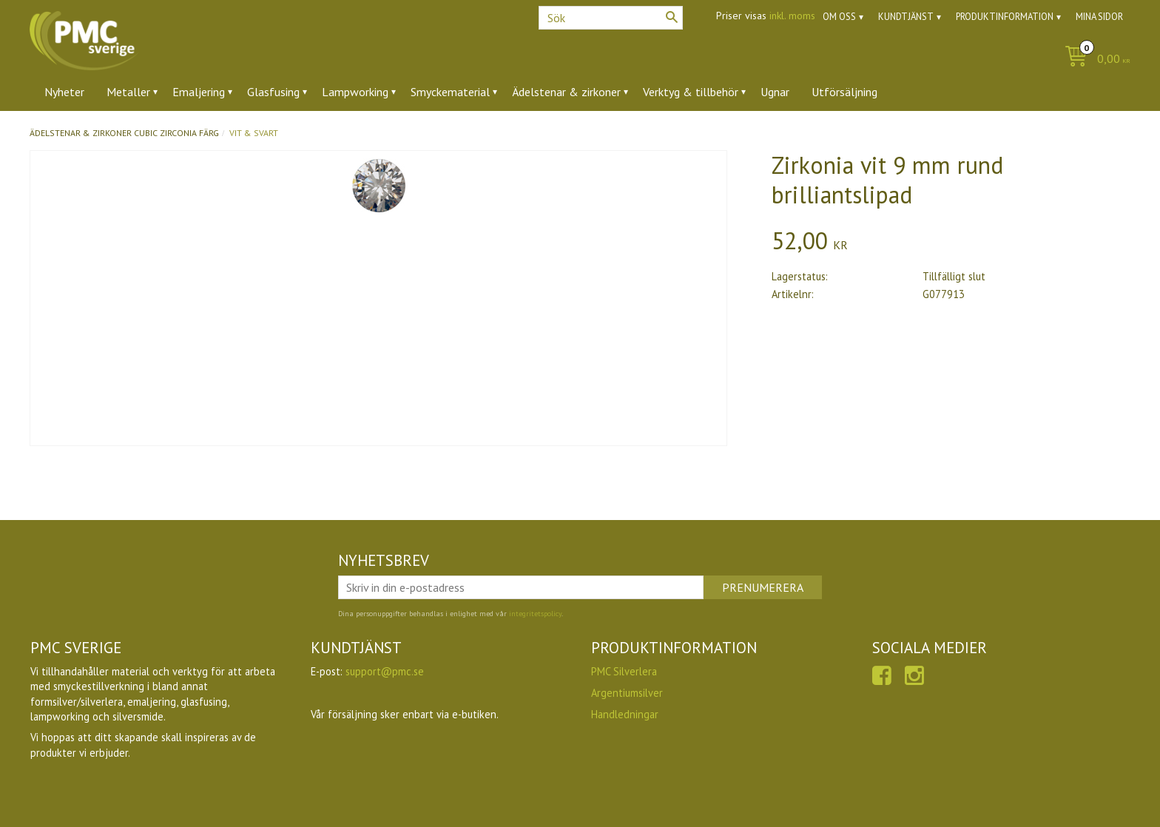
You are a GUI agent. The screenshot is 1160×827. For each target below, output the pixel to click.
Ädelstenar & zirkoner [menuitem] (566, 91)
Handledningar (624, 714)
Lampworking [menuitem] (355, 91)
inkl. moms (792, 15)
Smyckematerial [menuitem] (450, 91)
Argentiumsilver (627, 693)
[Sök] (672, 17)
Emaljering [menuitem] (198, 91)
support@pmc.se (384, 671)
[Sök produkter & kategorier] (611, 18)
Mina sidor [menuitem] (1099, 16)
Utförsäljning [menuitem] (844, 91)
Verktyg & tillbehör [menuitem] (690, 91)
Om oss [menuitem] (839, 16)
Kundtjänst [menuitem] (906, 16)
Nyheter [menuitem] (64, 91)
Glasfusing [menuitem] (273, 91)
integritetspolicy (535, 613)
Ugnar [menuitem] (775, 91)
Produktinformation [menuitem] (1004, 16)
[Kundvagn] (1093, 59)
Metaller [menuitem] (128, 91)
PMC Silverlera (624, 671)
